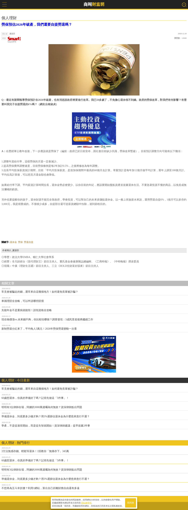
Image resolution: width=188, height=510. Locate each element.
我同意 (130, 503)
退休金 (13, 242)
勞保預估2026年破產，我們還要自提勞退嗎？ (36, 24)
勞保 (20, 242)
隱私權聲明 (86, 503)
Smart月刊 (14, 40)
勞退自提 (28, 242)
